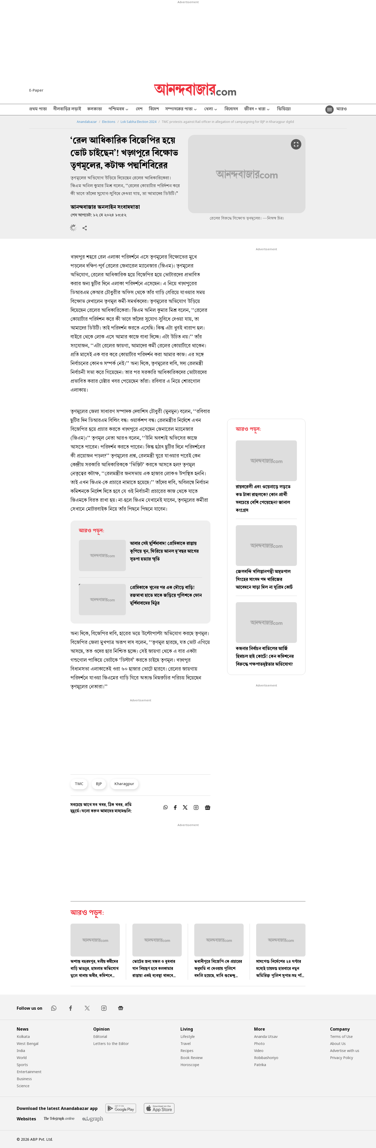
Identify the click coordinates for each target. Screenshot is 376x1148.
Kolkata (23, 1036)
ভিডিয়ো (284, 109)
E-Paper (36, 90)
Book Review (191, 1057)
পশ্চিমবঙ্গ (119, 109)
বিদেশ (154, 109)
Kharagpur (124, 783)
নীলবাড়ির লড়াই (67, 109)
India (21, 1050)
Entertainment (29, 1071)
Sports (22, 1064)
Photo (259, 1043)
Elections (108, 121)
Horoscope (189, 1064)
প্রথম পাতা (38, 109)
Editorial (100, 1036)
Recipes (186, 1050)
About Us (338, 1043)
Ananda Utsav (266, 1036)
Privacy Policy (341, 1057)
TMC (79, 783)
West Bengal (27, 1043)
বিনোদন (231, 109)
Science (23, 1085)
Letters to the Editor (111, 1043)
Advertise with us (344, 1050)
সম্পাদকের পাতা (181, 109)
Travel (185, 1043)
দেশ (139, 109)
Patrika (260, 1064)
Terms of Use (341, 1036)
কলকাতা (94, 109)
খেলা (211, 109)
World (22, 1057)
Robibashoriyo (266, 1057)
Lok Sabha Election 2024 (138, 121)
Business (24, 1078)
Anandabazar (87, 121)
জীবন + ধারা (257, 109)
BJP (99, 783)
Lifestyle (187, 1036)
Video (258, 1050)
